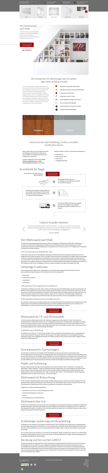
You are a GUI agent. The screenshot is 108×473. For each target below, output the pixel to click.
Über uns (86, 461)
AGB (87, 466)
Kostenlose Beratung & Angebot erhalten (54, 459)
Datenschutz (85, 464)
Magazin (86, 459)
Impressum (86, 463)
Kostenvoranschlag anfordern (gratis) (27, 44)
